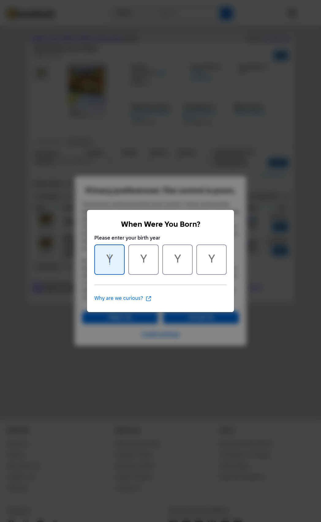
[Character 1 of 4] (109, 259)
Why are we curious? (123, 299)
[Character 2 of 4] (143, 259)
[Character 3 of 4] (177, 259)
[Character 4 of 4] (211, 259)
